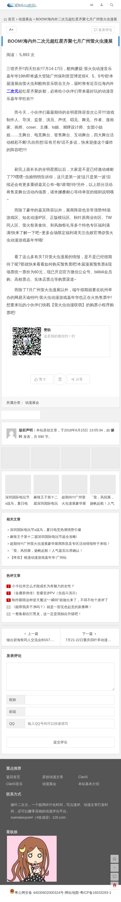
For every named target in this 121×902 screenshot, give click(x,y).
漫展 (20, 415)
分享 (77, 379)
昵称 (12, 700)
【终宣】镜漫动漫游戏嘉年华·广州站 (38, 557)
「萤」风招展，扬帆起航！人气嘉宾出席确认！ (102, 503)
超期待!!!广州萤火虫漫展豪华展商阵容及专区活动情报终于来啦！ (60, 544)
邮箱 (12, 712)
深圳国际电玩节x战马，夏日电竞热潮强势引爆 (17, 503)
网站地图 (72, 893)
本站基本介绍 (88, 784)
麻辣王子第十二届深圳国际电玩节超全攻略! (46, 503)
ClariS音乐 (14, 784)
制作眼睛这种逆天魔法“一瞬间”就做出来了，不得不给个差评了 (60, 600)
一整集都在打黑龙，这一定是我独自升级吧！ (46, 614)
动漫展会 (25, 19)
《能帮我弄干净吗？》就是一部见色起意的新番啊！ (52, 607)
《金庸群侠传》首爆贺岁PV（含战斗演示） (45, 593)
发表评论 (103, 30)
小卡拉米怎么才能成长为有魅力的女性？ (43, 586)
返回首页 (13, 777)
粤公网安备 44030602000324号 (39, 893)
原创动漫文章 (52, 777)
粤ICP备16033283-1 (95, 893)
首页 (9, 19)
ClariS (83, 777)
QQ (12, 724)
